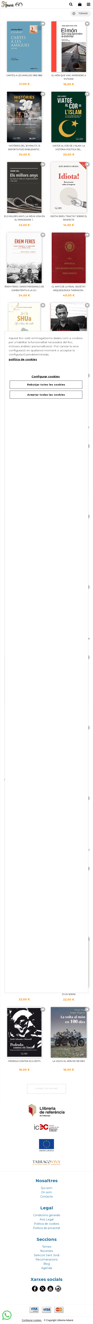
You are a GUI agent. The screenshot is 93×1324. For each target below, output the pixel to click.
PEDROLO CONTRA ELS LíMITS (24, 1061)
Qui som (46, 1188)
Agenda (46, 1268)
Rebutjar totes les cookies (46, 384)
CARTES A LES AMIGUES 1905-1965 (24, 75)
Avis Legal (47, 1219)
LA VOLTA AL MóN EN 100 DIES (69, 1061)
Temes (46, 1246)
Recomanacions (47, 1259)
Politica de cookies (46, 1223)
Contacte (46, 1196)
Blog (46, 1264)
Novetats (46, 1251)
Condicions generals (46, 1215)
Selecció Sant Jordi (46, 1255)
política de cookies (23, 359)
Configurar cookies (32, 1320)
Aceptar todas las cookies (46, 394)
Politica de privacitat (46, 1228)
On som (46, 1192)
